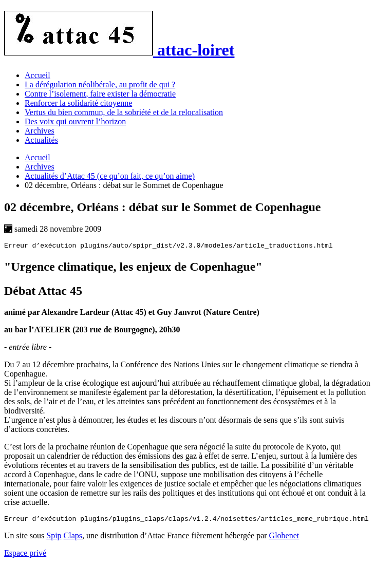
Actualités (41, 140)
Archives (39, 130)
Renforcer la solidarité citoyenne (78, 103)
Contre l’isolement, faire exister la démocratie (100, 93)
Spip (53, 538)
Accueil (37, 75)
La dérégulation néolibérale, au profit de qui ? (100, 84)
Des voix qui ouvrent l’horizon (75, 121)
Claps (73, 538)
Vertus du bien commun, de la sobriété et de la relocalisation (124, 112)
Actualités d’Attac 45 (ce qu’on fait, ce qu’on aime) (110, 176)
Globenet (284, 538)
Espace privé (25, 556)
